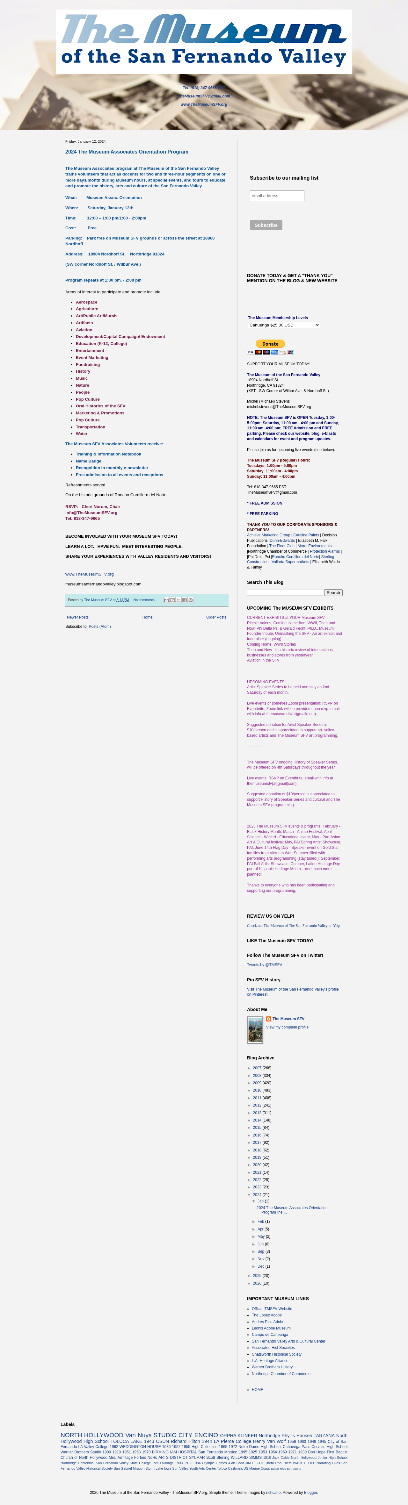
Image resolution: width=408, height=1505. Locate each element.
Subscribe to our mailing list (284, 178)
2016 (258, 1135)
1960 (301, 1441)
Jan (261, 1201)
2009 (258, 1083)
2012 (258, 1105)
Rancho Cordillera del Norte (295, 557)
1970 (146, 1452)
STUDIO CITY (173, 1435)
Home (147, 617)
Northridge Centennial (77, 1463)
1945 (322, 1441)
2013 (258, 1113)
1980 (302, 1452)
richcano (273, 1492)
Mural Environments (315, 546)
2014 (258, 1120)
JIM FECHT (254, 1463)
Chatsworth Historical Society (277, 1354)
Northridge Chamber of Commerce (281, 1374)
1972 (233, 1446)
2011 (258, 1098)
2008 (258, 1075)
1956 (292, 1441)
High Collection (204, 1446)
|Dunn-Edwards (282, 540)
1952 (176, 1446)
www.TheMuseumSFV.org (204, 104)
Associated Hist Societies (273, 1347)
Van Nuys (138, 1435)
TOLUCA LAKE (126, 1441)
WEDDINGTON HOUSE (140, 1446)
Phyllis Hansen (297, 1435)
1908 (179, 1463)
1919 (117, 1452)
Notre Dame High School (259, 1446)
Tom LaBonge (163, 1463)
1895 (243, 1452)
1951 (126, 1452)
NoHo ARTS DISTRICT (168, 1457)
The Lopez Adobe (267, 1315)
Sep (262, 1251)
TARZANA (324, 1435)
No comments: (145, 600)
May (262, 1236)
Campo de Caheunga (270, 1334)
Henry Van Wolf (269, 1441)
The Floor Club (282, 546)
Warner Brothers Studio (81, 1452)
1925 (253, 1452)
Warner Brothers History (272, 1367)
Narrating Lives (328, 1463)
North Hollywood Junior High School (319, 1457)
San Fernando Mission (217, 1452)
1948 (312, 1441)
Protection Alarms (324, 551)
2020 (258, 1165)
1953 (263, 1452)
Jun (261, 1244)
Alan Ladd (236, 1463)
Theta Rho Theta (278, 1463)
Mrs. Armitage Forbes (127, 1457)
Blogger (310, 1492)
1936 (166, 1446)
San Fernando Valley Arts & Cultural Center (288, 1341)
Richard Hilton (185, 1441)
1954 (272, 1452)
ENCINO (206, 1435)
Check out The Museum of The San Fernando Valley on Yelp (293, 925)
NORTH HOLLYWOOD (92, 1435)
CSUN (162, 1441)
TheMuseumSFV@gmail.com (204, 96)
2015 (258, 1127)
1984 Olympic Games (210, 1463)
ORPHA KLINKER (238, 1435)
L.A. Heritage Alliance (270, 1360)
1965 (223, 1446)
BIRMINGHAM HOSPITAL (174, 1452)
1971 (292, 1452)
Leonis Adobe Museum (271, 1328)
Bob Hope (316, 1452)
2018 (258, 1150)
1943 (149, 1441)
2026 (258, 1283)
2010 (258, 1090)
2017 (258, 1142)
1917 (188, 1463)
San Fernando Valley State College (123, 1463)
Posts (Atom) (100, 626)
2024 (258, 1195)
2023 (258, 1187)
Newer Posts (78, 617)
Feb (261, 1221)
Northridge (269, 1435)
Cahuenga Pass (296, 1446)
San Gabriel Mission (129, 1468)
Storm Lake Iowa (158, 1468)
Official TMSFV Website (272, 1309)
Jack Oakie (281, 1457)
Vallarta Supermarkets (291, 562)
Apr (261, 1229)
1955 (186, 1446)
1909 (106, 1452)
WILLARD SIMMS (246, 1457)
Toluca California (230, 1468)
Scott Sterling (217, 1457)
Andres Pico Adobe (268, 1322)
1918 (267, 1457)
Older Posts (216, 617)
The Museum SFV (288, 1019)
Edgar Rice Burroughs (286, 1468)
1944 (207, 1441)
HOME (257, 1389)
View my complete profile (287, 1027)
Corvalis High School (329, 1446)
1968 (136, 1452)
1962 (114, 1446)
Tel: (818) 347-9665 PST (204, 88)
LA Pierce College (232, 1441)
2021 (258, 1172)
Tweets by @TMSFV (264, 965)
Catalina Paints (306, 535)
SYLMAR (197, 1457)
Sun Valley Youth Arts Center (194, 1468)
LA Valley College (93, 1446)
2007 (258, 1068)
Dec (262, 1266)
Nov (262, 1259)
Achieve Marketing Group (269, 535)
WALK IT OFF (304, 1463)
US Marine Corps (257, 1468)
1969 (282, 1452)
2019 (258, 1157)
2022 (258, 1180)
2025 (258, 1275)
